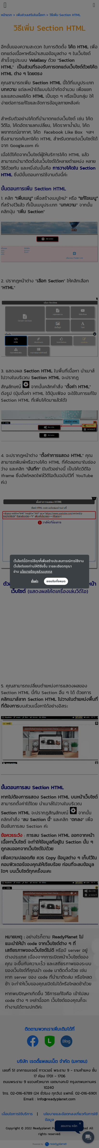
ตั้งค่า (34, 581)
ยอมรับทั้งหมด (56, 581)
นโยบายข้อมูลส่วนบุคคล (36, 571)
